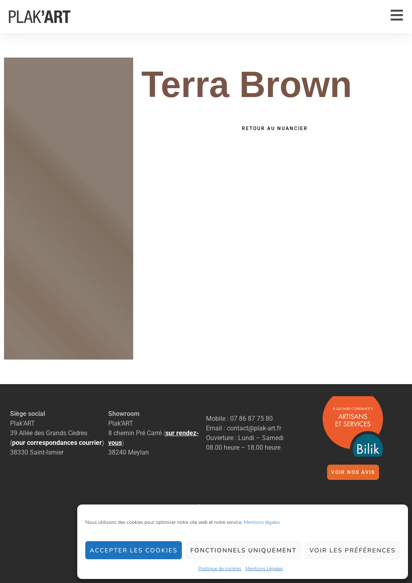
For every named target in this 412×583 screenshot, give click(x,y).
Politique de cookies (219, 568)
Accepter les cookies (133, 550)
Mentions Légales (264, 568)
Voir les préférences (352, 550)
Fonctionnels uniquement (243, 550)
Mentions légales (262, 522)
